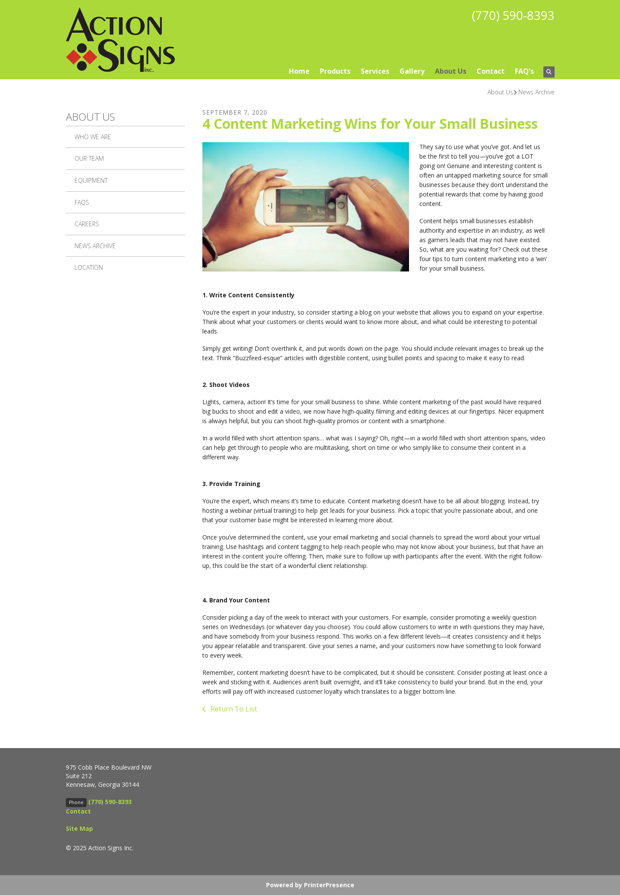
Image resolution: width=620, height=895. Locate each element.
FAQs (81, 202)
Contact (491, 71)
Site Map (79, 828)
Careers (86, 224)
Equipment (91, 180)
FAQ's (524, 71)
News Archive (536, 92)
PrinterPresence (329, 885)
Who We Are (92, 137)
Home (299, 71)
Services (375, 71)
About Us (450, 71)
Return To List (233, 709)
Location (88, 267)
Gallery (412, 71)
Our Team (89, 158)
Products (335, 71)
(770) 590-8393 (513, 15)
